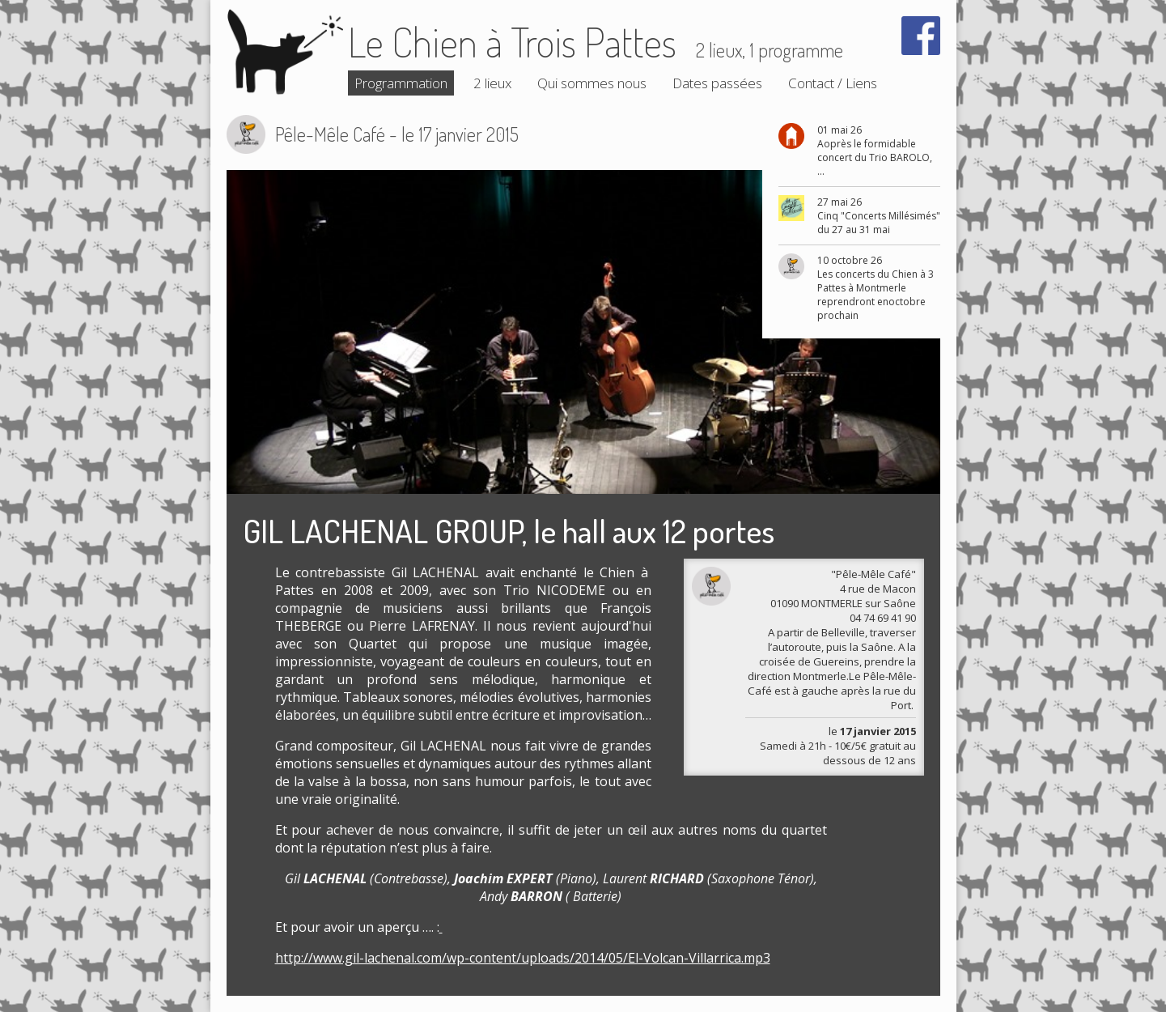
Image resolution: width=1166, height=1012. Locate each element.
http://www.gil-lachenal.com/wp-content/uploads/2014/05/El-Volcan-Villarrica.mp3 (522, 958)
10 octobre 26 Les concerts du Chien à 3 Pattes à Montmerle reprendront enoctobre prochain (875, 287)
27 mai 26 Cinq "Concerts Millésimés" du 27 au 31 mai (878, 215)
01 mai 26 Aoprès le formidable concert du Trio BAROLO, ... (874, 150)
